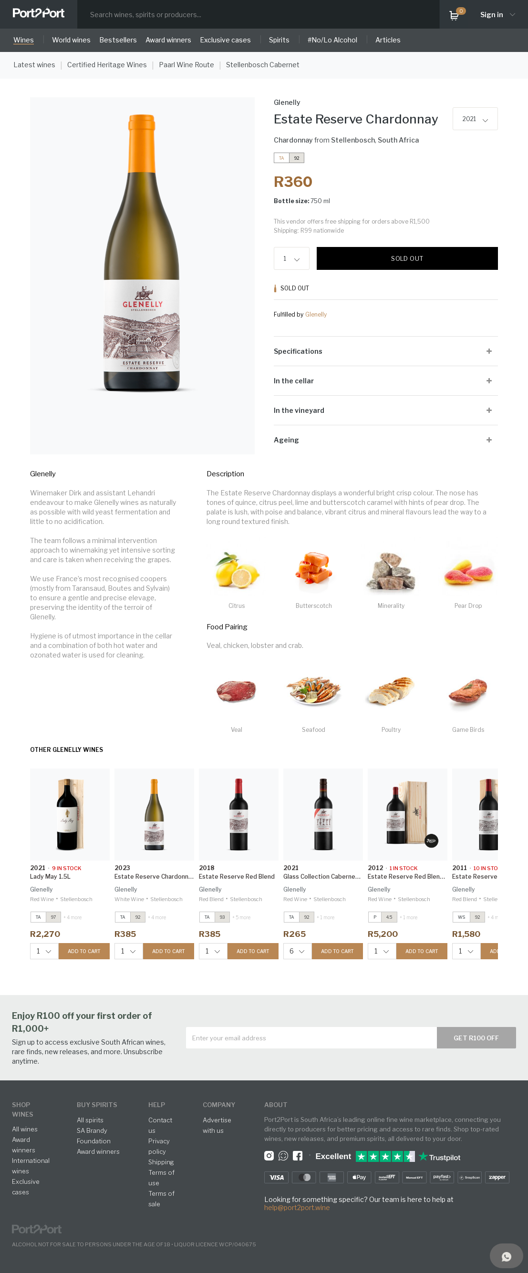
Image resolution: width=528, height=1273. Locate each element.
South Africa (398, 140)
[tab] (386, 351)
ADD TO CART (84, 951)
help (156, 1105)
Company (219, 1105)
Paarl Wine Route (186, 65)
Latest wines (34, 65)
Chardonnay (293, 140)
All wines (25, 1129)
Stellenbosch (353, 140)
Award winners (98, 1151)
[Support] (506, 1255)
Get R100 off (476, 1038)
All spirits (90, 1120)
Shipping (161, 1162)
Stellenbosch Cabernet (263, 65)
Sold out (407, 258)
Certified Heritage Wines (107, 65)
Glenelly (316, 314)
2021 (469, 119)
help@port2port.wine (297, 1207)
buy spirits (97, 1105)
